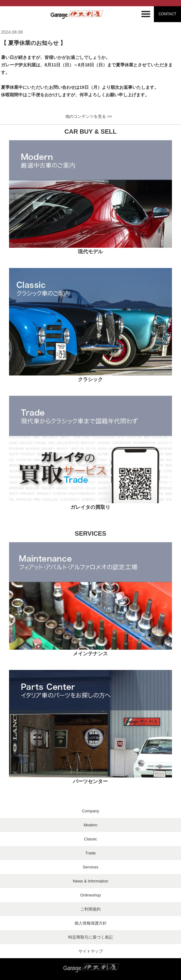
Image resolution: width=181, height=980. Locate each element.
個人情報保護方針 (90, 923)
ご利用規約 (90, 909)
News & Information (90, 881)
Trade (90, 853)
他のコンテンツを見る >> (88, 116)
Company (90, 811)
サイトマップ (91, 951)
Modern (90, 825)
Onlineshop (90, 895)
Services (90, 867)
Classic (90, 839)
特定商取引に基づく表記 (90, 937)
